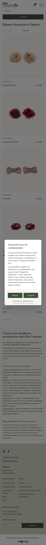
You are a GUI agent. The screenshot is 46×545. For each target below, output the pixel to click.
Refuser (15, 295)
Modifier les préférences (23, 301)
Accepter (30, 295)
